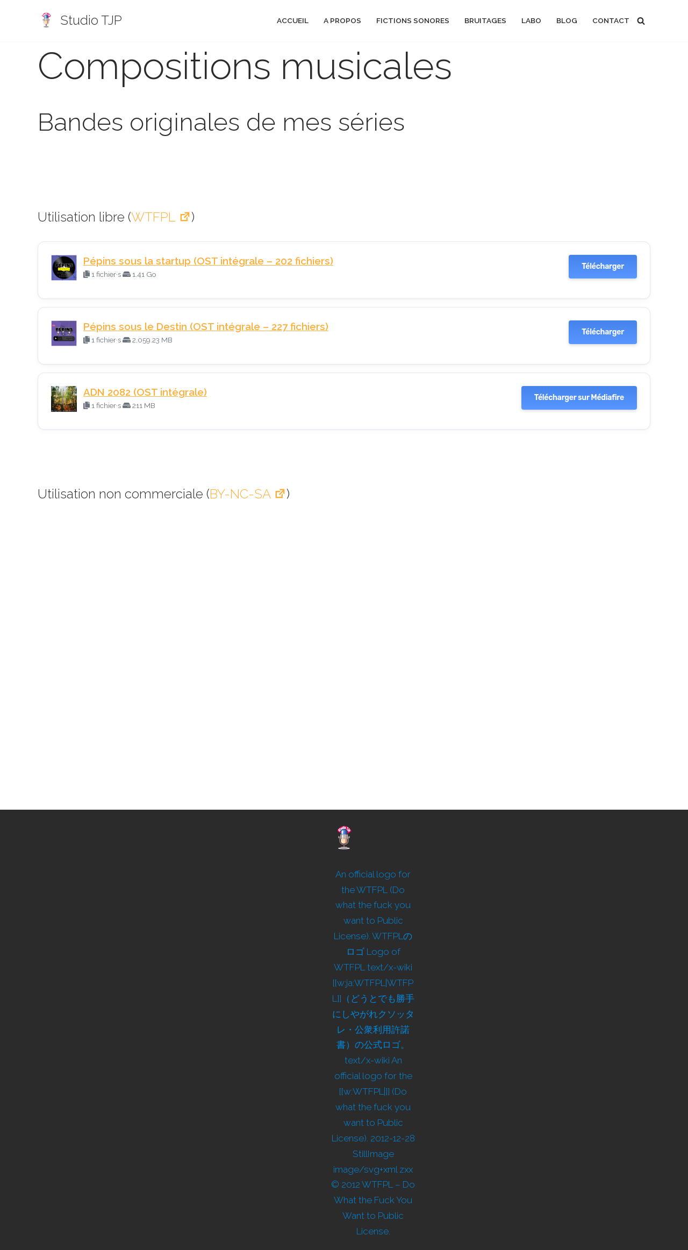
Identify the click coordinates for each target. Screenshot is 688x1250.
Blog (566, 20)
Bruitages (485, 20)
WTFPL (161, 217)
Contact (610, 20)
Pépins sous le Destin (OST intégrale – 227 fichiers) (205, 326)
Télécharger (603, 266)
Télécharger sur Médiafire (579, 397)
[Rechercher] (641, 21)
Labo (531, 20)
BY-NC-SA (248, 494)
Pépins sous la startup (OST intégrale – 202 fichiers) (208, 261)
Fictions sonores (412, 20)
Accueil (293, 20)
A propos (342, 20)
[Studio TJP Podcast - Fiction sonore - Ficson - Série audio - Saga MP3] (80, 21)
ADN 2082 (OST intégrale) (145, 392)
